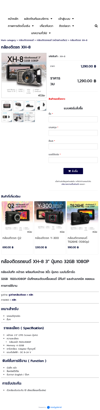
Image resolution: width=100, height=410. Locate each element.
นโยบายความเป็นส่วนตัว (70, 184)
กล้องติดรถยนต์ (26, 40)
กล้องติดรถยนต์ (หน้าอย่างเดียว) (52, 40)
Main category (8, 40)
